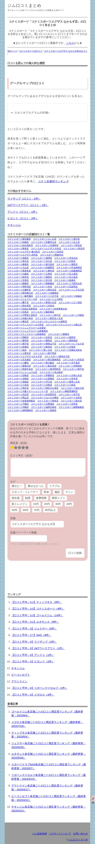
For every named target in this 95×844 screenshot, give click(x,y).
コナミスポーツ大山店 (18, 267)
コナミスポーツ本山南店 (51, 372)
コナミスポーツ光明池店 (70, 366)
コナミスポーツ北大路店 (19, 359)
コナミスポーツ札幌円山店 (43, 242)
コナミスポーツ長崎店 (45, 410)
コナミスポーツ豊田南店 (66, 340)
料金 (46, 491)
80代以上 (50, 509)
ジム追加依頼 (39, 833)
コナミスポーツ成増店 (41, 258)
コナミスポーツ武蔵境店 (46, 293)
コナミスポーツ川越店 (18, 274)
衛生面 (16, 497)
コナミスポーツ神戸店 (73, 369)
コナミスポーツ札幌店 (18, 242)
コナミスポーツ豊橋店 (58, 334)
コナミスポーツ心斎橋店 (42, 378)
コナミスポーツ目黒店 (18, 312)
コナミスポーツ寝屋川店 (19, 366)
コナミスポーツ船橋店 (18, 283)
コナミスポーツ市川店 (41, 280)
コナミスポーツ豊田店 (41, 340)
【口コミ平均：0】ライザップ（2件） (34, 641)
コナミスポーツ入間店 (41, 274)
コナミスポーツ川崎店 (73, 315)
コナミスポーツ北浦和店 (46, 245)
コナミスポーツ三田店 (65, 385)
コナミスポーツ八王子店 (46, 296)
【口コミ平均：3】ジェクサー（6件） (34, 628)
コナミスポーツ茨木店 (67, 378)
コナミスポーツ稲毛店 (18, 277)
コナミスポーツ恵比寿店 (19, 305)
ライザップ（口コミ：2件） (24, 198)
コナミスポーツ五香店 (18, 280)
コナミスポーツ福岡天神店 (43, 407)
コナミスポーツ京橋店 (18, 378)
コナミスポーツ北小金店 (66, 277)
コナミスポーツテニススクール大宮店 (25, 324)
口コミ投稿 (75, 552)
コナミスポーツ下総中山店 (69, 283)
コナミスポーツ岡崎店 (18, 337)
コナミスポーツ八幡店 (18, 363)
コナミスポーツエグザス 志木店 (46, 248)
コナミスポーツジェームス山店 (22, 372)
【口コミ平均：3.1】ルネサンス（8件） (35, 621)
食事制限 (41, 497)
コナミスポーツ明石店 (18, 388)
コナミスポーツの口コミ (30, 51)
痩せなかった (36, 485)
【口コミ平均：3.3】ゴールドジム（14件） (37, 615)
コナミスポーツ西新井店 (51, 255)
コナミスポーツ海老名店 (19, 271)
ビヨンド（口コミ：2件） (22, 218)
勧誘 (27, 497)
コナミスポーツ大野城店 (42, 404)
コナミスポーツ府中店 (50, 315)
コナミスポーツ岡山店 (18, 397)
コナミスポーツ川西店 (41, 385)
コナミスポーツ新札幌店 (19, 239)
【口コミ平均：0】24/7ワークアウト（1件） (38, 648)
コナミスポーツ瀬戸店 (18, 344)
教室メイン (58, 497)
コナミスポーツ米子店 (69, 394)
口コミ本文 (22, 455)
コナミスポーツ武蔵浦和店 (69, 271)
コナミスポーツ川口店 (41, 261)
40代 (69, 503)
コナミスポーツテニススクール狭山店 (64, 324)
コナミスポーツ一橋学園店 (20, 296)
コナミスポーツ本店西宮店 (43, 394)
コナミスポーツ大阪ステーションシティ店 (27, 391)
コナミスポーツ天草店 (67, 404)
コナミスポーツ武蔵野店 (42, 267)
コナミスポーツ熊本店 (47, 401)
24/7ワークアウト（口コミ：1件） (28, 205)
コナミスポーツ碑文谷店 (44, 290)
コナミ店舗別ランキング (53, 181)
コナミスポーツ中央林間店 (69, 267)
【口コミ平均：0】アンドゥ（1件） (32, 654)
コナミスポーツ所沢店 (74, 248)
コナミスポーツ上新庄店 (19, 353)
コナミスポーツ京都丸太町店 (68, 350)
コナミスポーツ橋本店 (43, 271)
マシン (69, 491)
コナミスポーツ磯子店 (18, 302)
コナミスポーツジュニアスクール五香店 (26, 328)
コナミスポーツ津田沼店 (19, 286)
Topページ (12, 51)
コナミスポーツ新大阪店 (42, 363)
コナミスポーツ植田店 (65, 337)
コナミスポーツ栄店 (17, 350)
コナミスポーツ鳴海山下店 (43, 344)
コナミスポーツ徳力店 (71, 401)
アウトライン (19, 681)
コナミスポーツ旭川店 (69, 239)
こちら (70, 42)
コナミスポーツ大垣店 (65, 347)
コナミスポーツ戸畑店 (18, 404)
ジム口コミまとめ (24, 5)
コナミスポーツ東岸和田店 (48, 369)
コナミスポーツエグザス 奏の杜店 (23, 251)
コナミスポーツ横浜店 (18, 321)
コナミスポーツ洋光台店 (66, 258)
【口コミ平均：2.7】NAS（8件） (31, 635)
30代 (58, 503)
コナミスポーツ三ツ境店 (70, 302)
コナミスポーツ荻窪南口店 (20, 293)
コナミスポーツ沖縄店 (18, 407)
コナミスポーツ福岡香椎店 (71, 407)
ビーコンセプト (20, 674)
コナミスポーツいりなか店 (71, 344)
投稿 (93, 799)
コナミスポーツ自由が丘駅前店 (22, 309)
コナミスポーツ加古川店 (72, 388)
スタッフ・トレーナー (25, 491)
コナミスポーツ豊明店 (18, 340)
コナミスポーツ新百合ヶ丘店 (49, 318)
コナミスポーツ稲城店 (71, 296)
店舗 (12, 518)
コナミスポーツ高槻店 (18, 382)
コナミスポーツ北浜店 (18, 394)
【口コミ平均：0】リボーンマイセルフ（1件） (39, 687)
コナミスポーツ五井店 (52, 251)
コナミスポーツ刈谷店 (41, 337)
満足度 (19, 442)
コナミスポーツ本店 (42, 286)
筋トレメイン (20, 503)
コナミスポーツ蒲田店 (67, 264)
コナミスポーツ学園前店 (42, 375)
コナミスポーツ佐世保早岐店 (21, 401)
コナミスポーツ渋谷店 (43, 305)
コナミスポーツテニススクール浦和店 (49, 321)
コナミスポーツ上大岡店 (51, 299)
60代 (26, 509)
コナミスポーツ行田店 (65, 261)
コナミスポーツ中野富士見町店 (22, 315)
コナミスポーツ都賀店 (41, 277)
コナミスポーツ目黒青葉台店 (53, 309)
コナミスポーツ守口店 (41, 382)
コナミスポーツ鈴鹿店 (18, 347)
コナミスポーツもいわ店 (44, 239)
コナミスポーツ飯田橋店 (42, 312)
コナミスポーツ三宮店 (18, 385)
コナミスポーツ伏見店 (73, 359)
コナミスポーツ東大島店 (42, 264)
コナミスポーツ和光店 (71, 245)
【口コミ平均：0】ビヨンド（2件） (32, 661)
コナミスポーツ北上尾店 (66, 274)
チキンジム (14, 225)
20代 (47, 503)
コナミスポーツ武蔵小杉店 (20, 318)
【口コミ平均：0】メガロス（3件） (32, 694)
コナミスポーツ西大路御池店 (47, 359)
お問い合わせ (80, 833)
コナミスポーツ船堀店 (18, 264)
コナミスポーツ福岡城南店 (20, 410)
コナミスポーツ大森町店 (19, 290)
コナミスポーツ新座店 (18, 248)
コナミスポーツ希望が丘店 (43, 302)
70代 (37, 509)
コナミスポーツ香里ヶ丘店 (67, 382)
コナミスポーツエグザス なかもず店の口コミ (65, 51)
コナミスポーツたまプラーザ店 (22, 299)
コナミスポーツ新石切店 (44, 366)
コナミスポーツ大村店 (71, 397)
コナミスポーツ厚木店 (18, 261)
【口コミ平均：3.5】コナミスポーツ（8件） (37, 608)
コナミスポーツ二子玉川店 (71, 290)
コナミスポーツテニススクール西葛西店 (26, 334)
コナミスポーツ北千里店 (68, 363)
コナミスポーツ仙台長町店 (20, 245)
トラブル (54, 485)
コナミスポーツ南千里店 (44, 353)
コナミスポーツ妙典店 (65, 280)
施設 (57, 491)
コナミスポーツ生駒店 (18, 375)
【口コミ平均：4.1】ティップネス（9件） (36, 602)
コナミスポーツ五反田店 (66, 286)
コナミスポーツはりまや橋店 (44, 397)
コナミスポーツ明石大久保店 (44, 388)
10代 (36, 503)
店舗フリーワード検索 (23, 532)
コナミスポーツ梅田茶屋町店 (64, 391)
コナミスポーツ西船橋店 (42, 283)
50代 (14, 509)
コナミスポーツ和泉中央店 (20, 369)
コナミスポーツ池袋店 (18, 258)
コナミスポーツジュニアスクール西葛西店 (27, 331)
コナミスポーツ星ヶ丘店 (40, 350)
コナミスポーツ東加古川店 (57, 356)
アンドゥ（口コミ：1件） (22, 211)
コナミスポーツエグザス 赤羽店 (22, 255)
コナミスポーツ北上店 (69, 242)
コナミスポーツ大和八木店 (69, 375)
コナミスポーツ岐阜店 (41, 347)
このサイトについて (60, 833)
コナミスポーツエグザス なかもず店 (24, 356)
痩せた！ (17, 485)
